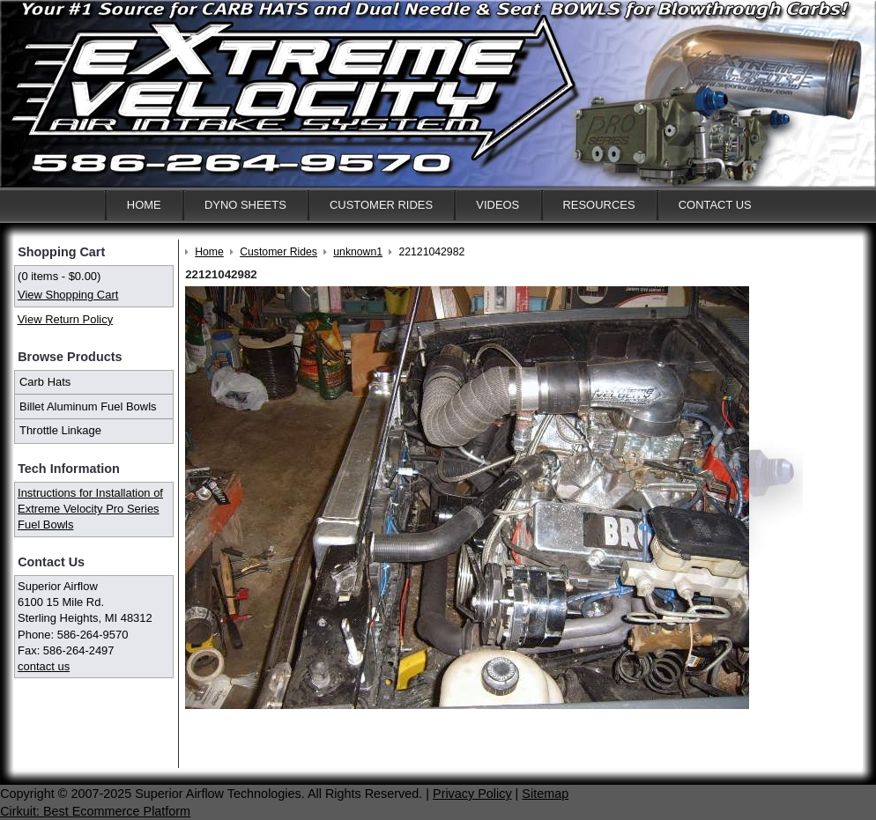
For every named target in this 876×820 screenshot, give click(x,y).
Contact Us (715, 204)
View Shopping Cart (68, 294)
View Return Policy (65, 319)
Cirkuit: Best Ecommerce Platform (95, 811)
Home (144, 204)
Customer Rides (381, 204)
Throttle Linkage (60, 430)
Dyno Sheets (245, 204)
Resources (598, 204)
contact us (44, 666)
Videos (497, 204)
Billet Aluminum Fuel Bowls (88, 406)
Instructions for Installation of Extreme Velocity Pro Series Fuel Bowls (90, 508)
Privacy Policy (472, 794)
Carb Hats (45, 381)
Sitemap (545, 794)
